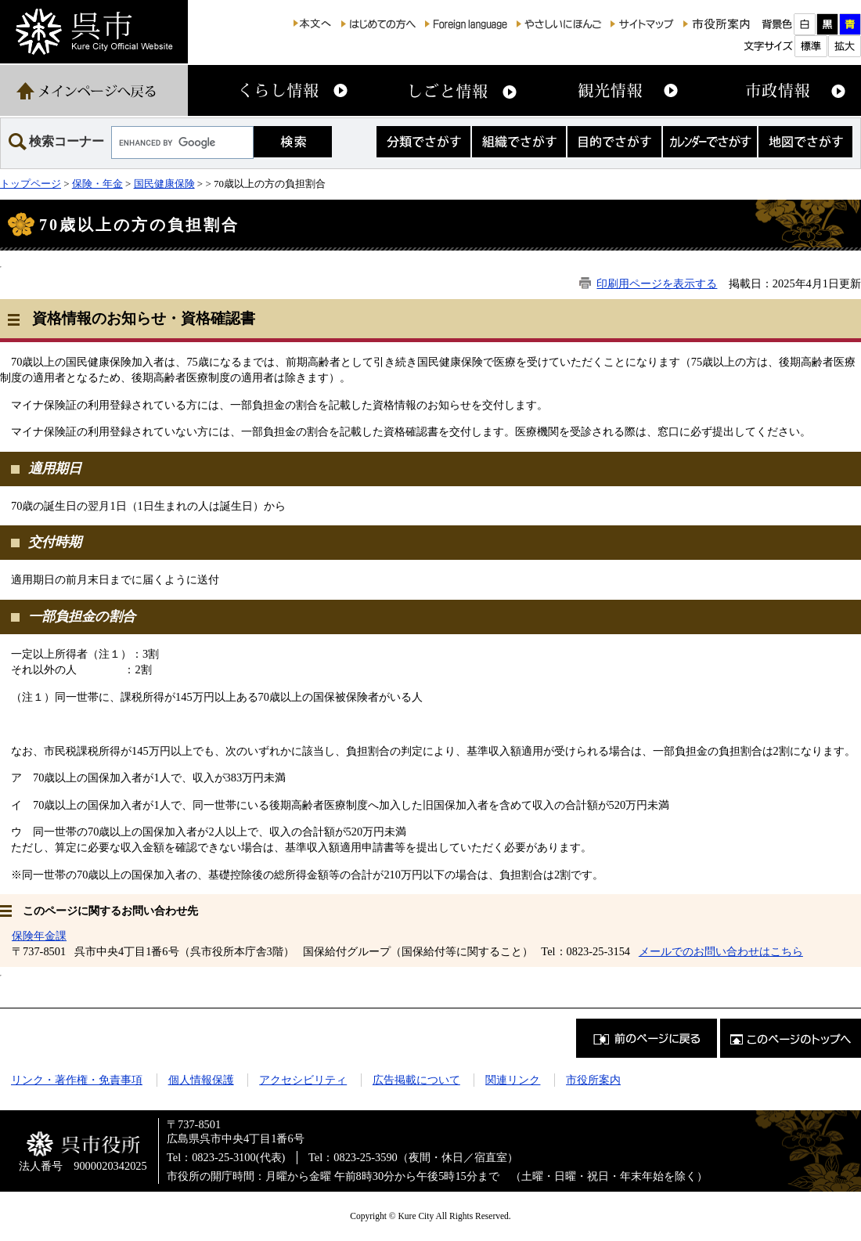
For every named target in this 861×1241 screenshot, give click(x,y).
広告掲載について (416, 1079)
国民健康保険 (164, 183)
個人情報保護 (201, 1079)
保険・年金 (97, 183)
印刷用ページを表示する (656, 283)
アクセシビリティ (303, 1079)
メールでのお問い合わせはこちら (721, 951)
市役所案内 (593, 1079)
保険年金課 (39, 935)
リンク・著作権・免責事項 (76, 1079)
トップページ (30, 183)
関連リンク (512, 1079)
